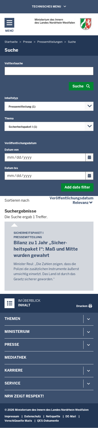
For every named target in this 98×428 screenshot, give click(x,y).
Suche (78, 86)
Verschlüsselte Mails (18, 421)
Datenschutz (32, 416)
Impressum (12, 416)
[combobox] (49, 106)
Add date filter (77, 187)
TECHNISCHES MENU (55, 6)
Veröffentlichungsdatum (20, 143)
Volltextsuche (14, 63)
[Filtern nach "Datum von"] (45, 157)
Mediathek (15, 357)
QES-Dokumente (48, 421)
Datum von (12, 150)
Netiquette (53, 416)
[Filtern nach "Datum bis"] (45, 176)
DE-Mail (70, 416)
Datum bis (11, 168)
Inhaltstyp (11, 98)
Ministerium (17, 331)
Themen (12, 318)
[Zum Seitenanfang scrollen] (88, 419)
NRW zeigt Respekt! (24, 396)
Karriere (14, 370)
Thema (9, 118)
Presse (12, 344)
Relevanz (83, 202)
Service (12, 383)
